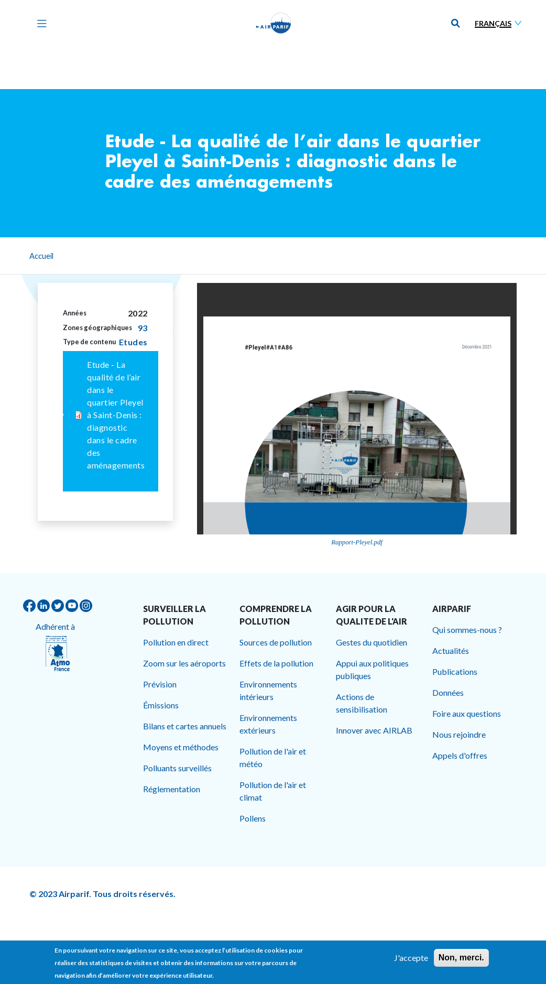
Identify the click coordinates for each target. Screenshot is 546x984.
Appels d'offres (459, 755)
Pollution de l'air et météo (272, 757)
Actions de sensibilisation (361, 703)
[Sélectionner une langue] (500, 23)
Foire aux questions (466, 713)
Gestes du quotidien (371, 642)
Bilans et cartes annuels (184, 726)
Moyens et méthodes (181, 747)
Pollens (252, 818)
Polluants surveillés (177, 768)
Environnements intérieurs (268, 690)
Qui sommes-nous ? (467, 630)
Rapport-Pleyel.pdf (357, 542)
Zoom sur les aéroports (184, 663)
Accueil (41, 255)
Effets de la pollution (276, 663)
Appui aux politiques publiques (372, 669)
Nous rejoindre (459, 734)
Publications (454, 671)
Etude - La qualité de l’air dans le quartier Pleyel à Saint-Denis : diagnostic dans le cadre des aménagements (116, 414)
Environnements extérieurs (268, 724)
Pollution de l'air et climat (272, 791)
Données (448, 692)
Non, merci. (461, 957)
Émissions (161, 705)
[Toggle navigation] (39, 23)
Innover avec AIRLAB (374, 730)
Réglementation (171, 789)
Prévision (160, 684)
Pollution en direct (176, 642)
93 (143, 328)
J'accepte (411, 958)
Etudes (133, 342)
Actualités (450, 650)
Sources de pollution (275, 642)
